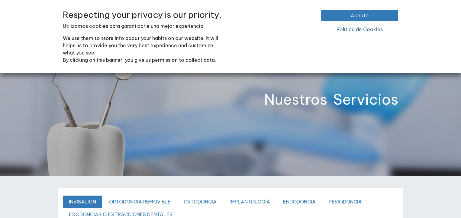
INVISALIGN (82, 202)
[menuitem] (119, 17)
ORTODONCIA (200, 202)
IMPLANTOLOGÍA (250, 202)
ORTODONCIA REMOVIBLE (140, 202)
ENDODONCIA (299, 202)
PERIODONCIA (345, 202)
